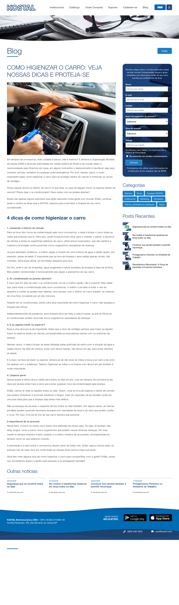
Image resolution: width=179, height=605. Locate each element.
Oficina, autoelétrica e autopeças (139, 204)
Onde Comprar (94, 7)
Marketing (144, 199)
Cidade (129, 140)
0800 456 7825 (132, 531)
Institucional (57, 7)
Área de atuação (133, 128)
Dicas (139, 193)
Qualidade (11, 571)
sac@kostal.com (161, 531)
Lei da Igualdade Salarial (18, 593)
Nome (128, 84)
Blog (145, 7)
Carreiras (11, 565)
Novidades (158, 199)
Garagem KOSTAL (155, 193)
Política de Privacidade (136, 152)
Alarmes (128, 193)
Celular (129, 105)
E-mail (129, 95)
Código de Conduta (16, 588)
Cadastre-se (130, 7)
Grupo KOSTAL (14, 554)
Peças (162, 204)
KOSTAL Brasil (14, 560)
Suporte (112, 7)
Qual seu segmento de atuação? (141, 116)
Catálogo (74, 7)
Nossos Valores (14, 577)
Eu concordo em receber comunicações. (147, 156)
